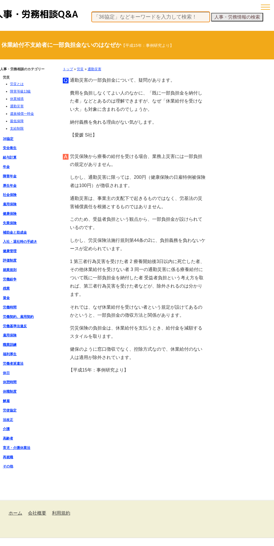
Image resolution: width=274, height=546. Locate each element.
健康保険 (10, 214)
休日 (6, 373)
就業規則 (10, 270)
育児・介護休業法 (16, 448)
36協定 (8, 139)
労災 (80, 69)
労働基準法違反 (15, 326)
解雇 (6, 401)
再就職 (8, 457)
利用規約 (61, 513)
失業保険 (10, 223)
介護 (6, 429)
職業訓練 (10, 345)
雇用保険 (10, 204)
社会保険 (10, 195)
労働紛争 (10, 279)
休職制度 (10, 392)
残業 (6, 288)
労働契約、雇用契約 (18, 317)
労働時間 (10, 307)
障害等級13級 (20, 91)
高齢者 (8, 438)
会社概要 (37, 513)
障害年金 (10, 176)
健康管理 (10, 251)
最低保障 (17, 121)
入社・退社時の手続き (20, 242)
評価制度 (10, 260)
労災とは (17, 84)
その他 (8, 466)
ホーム (15, 513)
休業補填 (17, 99)
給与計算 (10, 157)
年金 (6, 167)
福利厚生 (10, 354)
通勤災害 (94, 69)
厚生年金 (10, 186)
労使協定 (10, 410)
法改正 (8, 420)
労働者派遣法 (13, 364)
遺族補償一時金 (22, 114)
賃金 (6, 298)
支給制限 (17, 129)
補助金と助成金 (15, 232)
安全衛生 (10, 148)
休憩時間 (10, 382)
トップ (68, 69)
